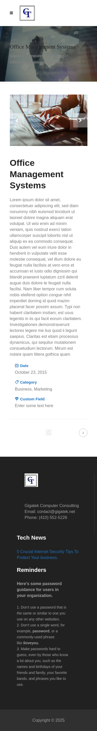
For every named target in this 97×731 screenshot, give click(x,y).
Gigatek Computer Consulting (37, 55)
